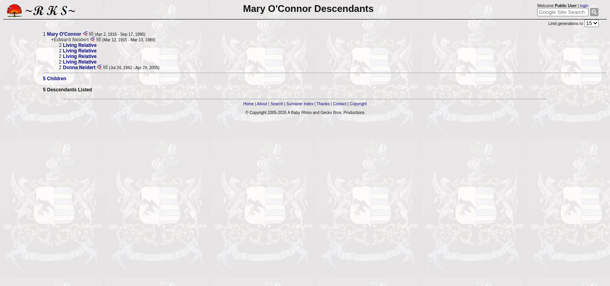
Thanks (322, 104)
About (262, 104)
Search (277, 104)
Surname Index (300, 104)
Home (248, 104)
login (584, 6)
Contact (339, 104)
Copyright (358, 104)
